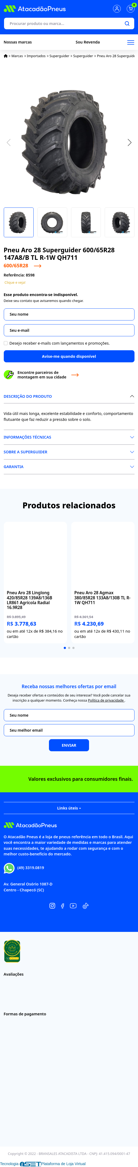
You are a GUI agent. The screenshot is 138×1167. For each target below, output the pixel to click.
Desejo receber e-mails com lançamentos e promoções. (59, 343)
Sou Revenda (88, 42)
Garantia (14, 466)
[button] (130, 142)
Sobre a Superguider (25, 451)
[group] (35, 583)
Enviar (69, 745)
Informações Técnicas (27, 437)
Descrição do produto (28, 396)
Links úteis (69, 808)
